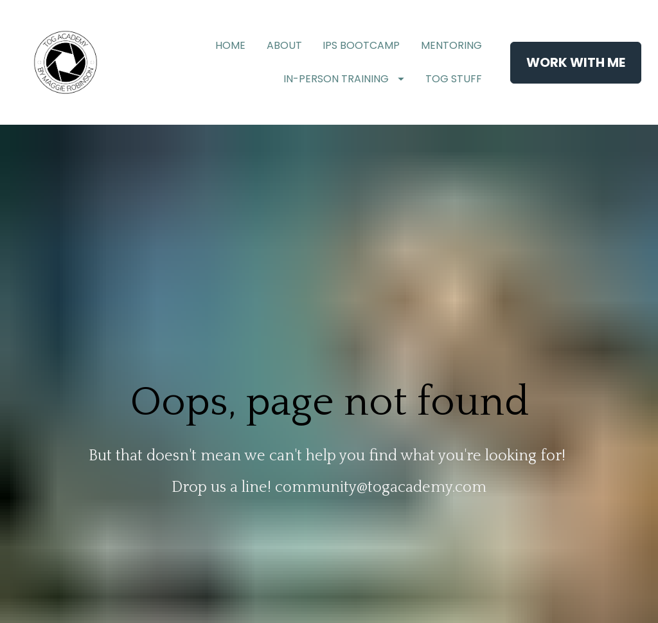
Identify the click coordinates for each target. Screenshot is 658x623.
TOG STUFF (453, 78)
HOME (230, 45)
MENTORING (451, 45)
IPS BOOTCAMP (361, 45)
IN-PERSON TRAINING (343, 78)
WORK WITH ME (575, 62)
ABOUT (284, 45)
